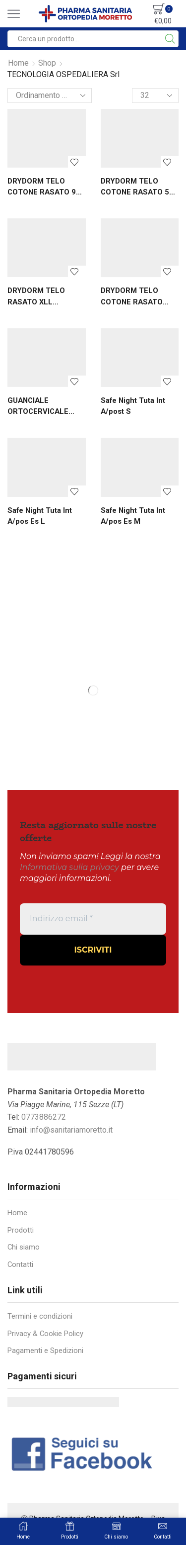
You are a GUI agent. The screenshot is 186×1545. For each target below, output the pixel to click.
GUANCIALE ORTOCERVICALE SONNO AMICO (37, 406)
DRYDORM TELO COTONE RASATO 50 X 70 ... (137, 187)
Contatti (20, 1264)
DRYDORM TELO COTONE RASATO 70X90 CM (132, 296)
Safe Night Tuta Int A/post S (133, 406)
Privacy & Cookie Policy (45, 1333)
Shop (47, 63)
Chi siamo (23, 1247)
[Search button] (170, 39)
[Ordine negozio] (49, 95)
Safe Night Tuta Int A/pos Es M (133, 516)
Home (18, 63)
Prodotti (20, 1230)
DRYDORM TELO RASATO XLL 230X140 (36, 296)
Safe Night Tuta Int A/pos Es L (39, 516)
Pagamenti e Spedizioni (45, 1350)
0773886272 (43, 1117)
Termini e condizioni (39, 1316)
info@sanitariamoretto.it (71, 1130)
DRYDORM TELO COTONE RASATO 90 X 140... (43, 187)
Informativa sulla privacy (69, 867)
